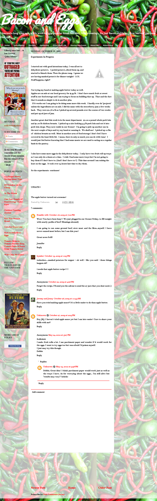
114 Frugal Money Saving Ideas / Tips (13, 177)
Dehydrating (19, 45)
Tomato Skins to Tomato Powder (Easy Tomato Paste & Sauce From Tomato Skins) (14, 245)
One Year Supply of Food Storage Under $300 (13, 202)
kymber (40, 256)
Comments (12, 141)
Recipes (32, 45)
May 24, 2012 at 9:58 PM (67, 366)
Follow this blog (15, 346)
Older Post (105, 487)
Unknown (41, 315)
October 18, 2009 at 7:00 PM (62, 215)
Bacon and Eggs (39, 19)
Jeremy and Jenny (45, 298)
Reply (39, 247)
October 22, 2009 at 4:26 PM (61, 282)
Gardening (44, 45)
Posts (9, 136)
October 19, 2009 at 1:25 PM (57, 256)
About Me (94, 45)
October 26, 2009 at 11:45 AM (67, 298)
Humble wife (42, 215)
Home (7, 45)
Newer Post (38, 487)
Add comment (38, 392)
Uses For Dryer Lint (13, 227)
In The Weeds (10, 193)
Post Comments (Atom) (53, 494)
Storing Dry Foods (78, 45)
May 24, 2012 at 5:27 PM (59, 335)
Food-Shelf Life (59, 45)
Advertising (108, 45)
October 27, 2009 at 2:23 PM (62, 315)
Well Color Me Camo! (14, 255)
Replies (43, 362)
